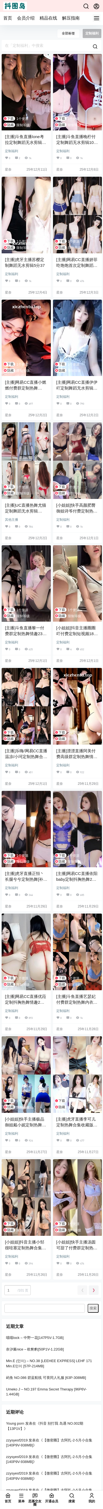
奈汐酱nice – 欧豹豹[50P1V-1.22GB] (35, 1349)
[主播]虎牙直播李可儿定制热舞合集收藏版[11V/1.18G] (76, 1125)
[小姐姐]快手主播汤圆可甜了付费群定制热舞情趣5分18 (77, 1248)
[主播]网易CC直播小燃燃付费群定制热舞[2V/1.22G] (25, 388)
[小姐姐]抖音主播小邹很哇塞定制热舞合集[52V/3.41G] (24, 1248)
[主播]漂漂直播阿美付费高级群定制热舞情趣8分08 (77, 756)
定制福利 (11, 151)
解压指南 (71, 18)
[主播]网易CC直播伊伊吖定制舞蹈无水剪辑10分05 (77, 388)
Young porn (15, 1424)
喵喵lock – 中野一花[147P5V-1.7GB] (35, 1338)
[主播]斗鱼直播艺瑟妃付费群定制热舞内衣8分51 (76, 1002)
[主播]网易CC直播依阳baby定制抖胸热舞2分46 (77, 879)
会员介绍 (26, 18)
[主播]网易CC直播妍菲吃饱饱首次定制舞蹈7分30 (77, 265)
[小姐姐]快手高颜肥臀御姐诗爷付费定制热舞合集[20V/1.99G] (77, 511)
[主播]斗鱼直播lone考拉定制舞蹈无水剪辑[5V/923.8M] (24, 142)
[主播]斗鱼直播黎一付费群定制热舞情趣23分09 (26, 633)
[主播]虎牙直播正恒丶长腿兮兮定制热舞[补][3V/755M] (24, 879)
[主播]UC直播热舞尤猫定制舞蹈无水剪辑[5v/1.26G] (25, 511)
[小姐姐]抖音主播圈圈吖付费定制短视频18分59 (77, 633)
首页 (7, 18)
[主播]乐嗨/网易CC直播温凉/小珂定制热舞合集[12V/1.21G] (26, 756)
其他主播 (11, 520)
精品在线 (48, 18)
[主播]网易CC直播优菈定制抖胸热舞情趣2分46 (25, 1002)
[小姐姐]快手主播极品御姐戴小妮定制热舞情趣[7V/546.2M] (25, 1125)
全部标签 (68, 33)
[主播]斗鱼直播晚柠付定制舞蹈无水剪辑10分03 (77, 142)
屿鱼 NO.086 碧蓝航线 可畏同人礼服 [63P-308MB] (46, 1378)
